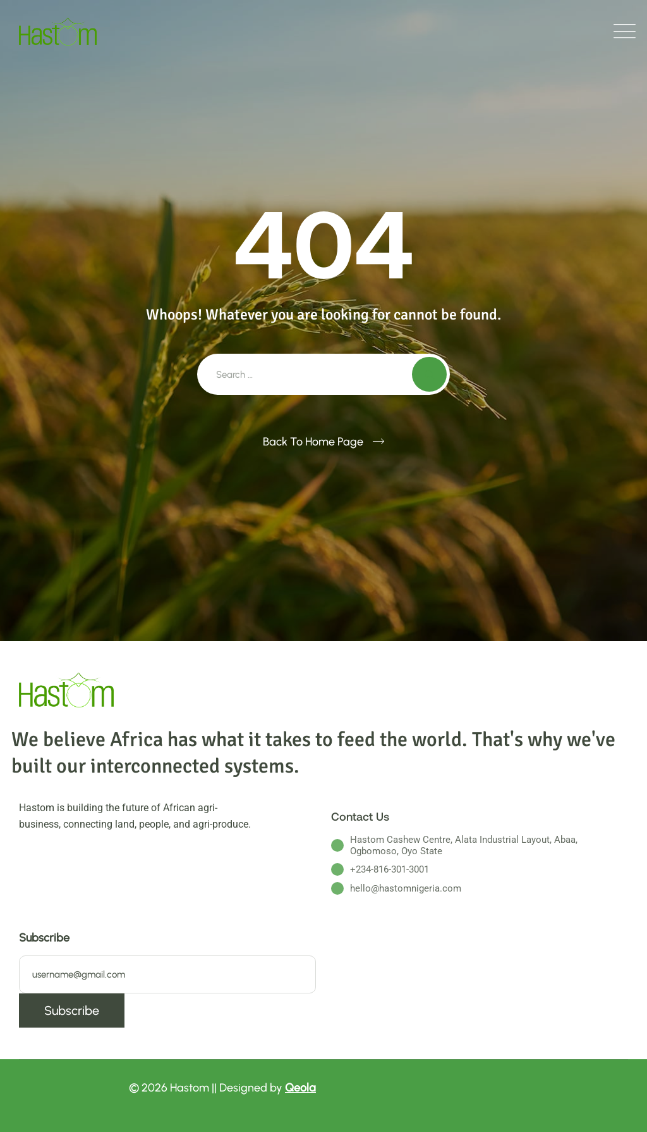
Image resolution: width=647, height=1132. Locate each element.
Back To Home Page (313, 442)
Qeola (300, 1088)
